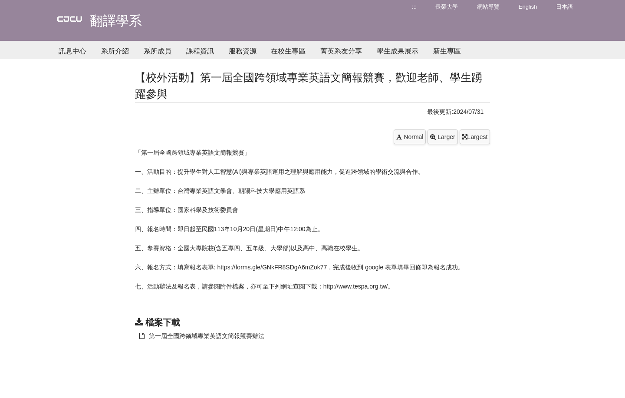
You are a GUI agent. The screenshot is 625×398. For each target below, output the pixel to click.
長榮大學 (446, 6)
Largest (475, 136)
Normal (409, 136)
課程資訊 (200, 51)
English (528, 6)
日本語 (564, 6)
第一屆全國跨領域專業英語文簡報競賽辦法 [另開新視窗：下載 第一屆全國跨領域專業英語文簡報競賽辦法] (201, 335)
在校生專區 (288, 51)
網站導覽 (488, 6)
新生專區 (447, 51)
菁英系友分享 (341, 51)
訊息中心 (72, 51)
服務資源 (243, 51)
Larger (442, 136)
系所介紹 (115, 51)
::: (414, 6)
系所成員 (157, 51)
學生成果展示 (397, 51)
